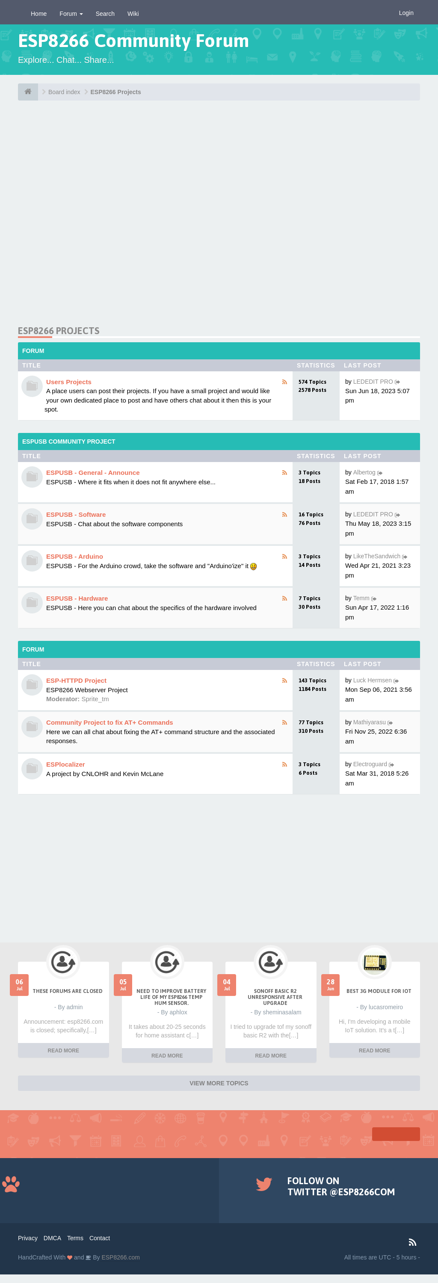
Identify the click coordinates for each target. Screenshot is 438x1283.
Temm (361, 598)
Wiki (133, 13)
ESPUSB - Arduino (74, 556)
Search (105, 13)
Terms (75, 1238)
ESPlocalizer (65, 764)
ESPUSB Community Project (68, 441)
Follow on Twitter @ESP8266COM (341, 1186)
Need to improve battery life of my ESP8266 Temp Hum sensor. (171, 997)
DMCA (52, 1238)
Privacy (28, 1238)
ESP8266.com (120, 1257)
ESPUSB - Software (76, 514)
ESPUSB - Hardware (77, 598)
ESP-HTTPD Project (76, 680)
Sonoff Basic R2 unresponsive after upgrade (275, 997)
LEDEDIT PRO (373, 381)
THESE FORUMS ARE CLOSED (68, 991)
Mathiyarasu (369, 722)
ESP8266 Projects (116, 92)
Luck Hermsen (372, 680)
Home (39, 13)
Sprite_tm (95, 698)
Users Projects (69, 381)
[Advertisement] (219, 216)
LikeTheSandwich (377, 556)
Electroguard (370, 764)
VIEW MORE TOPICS (218, 1083)
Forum (71, 13)
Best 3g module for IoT (378, 991)
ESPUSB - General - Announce (93, 472)
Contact (99, 1238)
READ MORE (63, 1051)
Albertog (364, 472)
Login (406, 12)
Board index (64, 92)
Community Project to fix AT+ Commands (109, 722)
